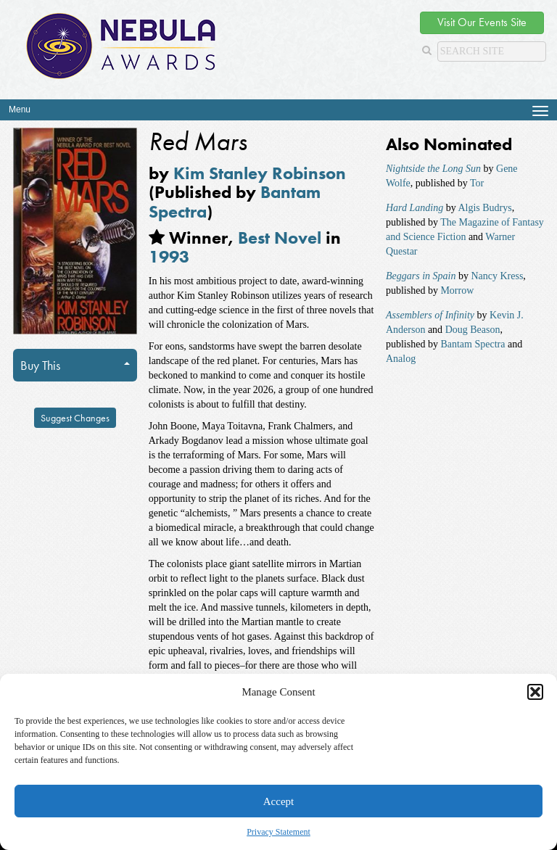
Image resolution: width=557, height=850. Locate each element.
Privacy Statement (278, 832)
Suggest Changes (75, 417)
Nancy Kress (497, 276)
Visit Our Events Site (482, 22)
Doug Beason (472, 329)
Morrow (457, 290)
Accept (278, 801)
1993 (169, 256)
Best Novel (279, 237)
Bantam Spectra (472, 344)
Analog (401, 358)
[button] (535, 692)
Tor (477, 183)
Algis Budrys (484, 207)
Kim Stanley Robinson (259, 173)
